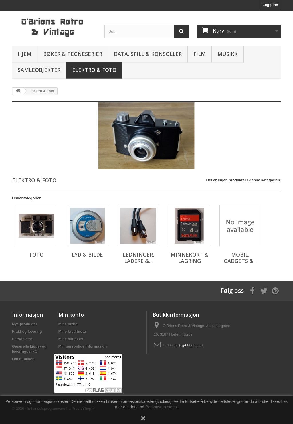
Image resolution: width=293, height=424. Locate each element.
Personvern (22, 339)
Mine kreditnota (72, 331)
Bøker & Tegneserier (72, 53)
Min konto (71, 314)
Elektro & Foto (94, 69)
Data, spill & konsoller (148, 53)
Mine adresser (70, 339)
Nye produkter (24, 324)
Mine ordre (67, 324)
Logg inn (270, 5)
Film (199, 53)
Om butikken (23, 359)
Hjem (24, 53)
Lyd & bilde (87, 254)
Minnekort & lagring (189, 257)
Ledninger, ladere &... (138, 257)
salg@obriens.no (189, 345)
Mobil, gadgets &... (240, 257)
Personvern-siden (161, 407)
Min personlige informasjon (82, 346)
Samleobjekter (39, 69)
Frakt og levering (27, 331)
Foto (36, 254)
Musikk (227, 53)
